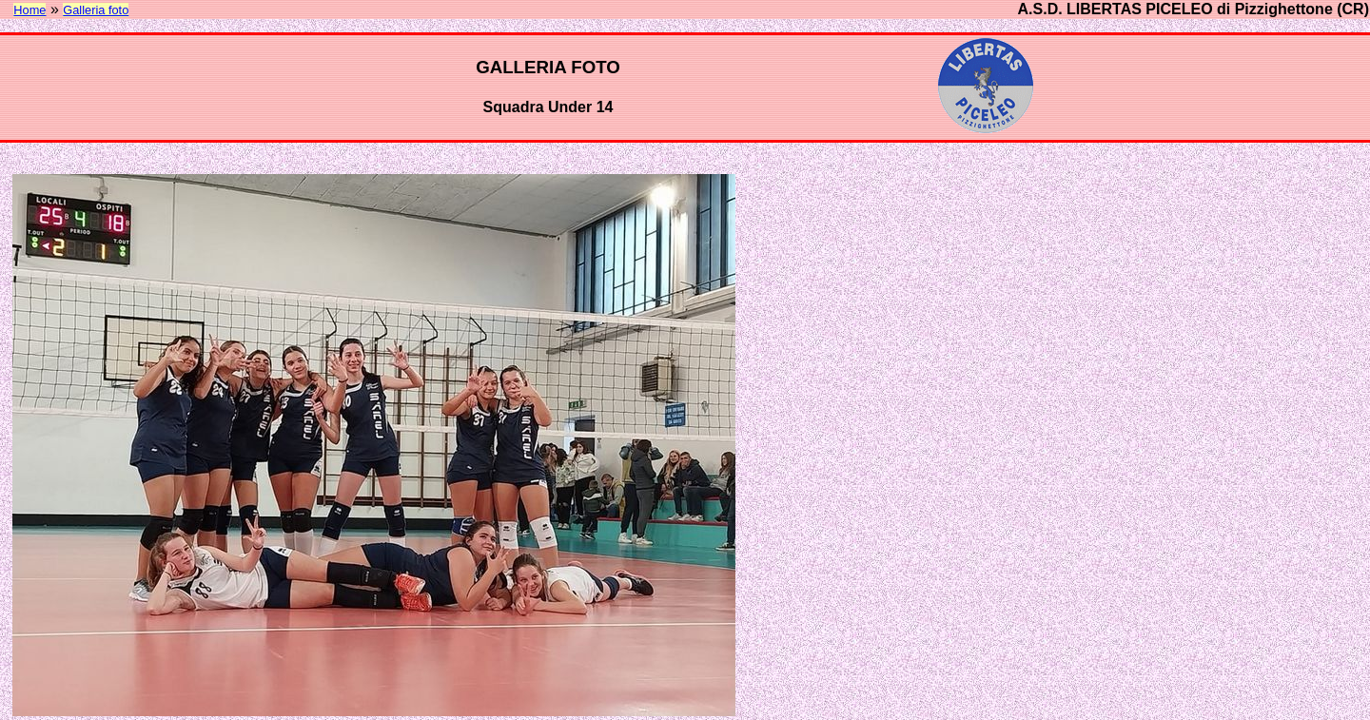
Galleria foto (95, 10)
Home (29, 10)
